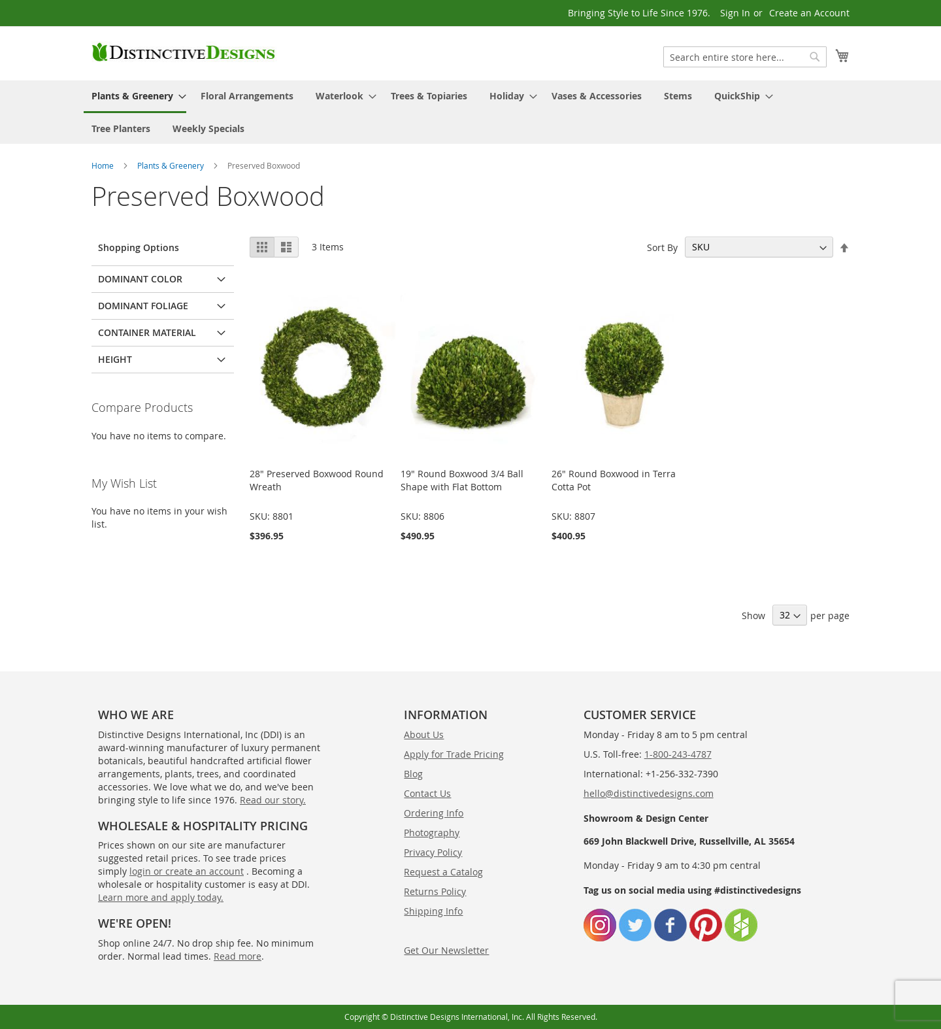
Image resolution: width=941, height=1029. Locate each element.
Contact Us (427, 793)
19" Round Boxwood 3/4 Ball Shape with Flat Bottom (462, 480)
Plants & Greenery (170, 165)
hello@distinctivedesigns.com (649, 793)
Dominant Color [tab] (140, 279)
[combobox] (745, 56)
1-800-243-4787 (678, 754)
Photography (431, 832)
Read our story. (273, 800)
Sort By (662, 247)
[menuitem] (135, 96)
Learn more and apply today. (160, 897)
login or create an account (186, 871)
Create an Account (809, 13)
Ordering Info (433, 813)
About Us (424, 734)
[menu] (470, 112)
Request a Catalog (443, 872)
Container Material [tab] (147, 332)
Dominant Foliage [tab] (143, 305)
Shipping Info (433, 911)
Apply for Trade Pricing (454, 754)
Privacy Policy (433, 852)
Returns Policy (435, 891)
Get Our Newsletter (446, 950)
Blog (413, 774)
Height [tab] (115, 359)
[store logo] (184, 52)
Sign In (735, 13)
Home (102, 165)
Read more (237, 956)
